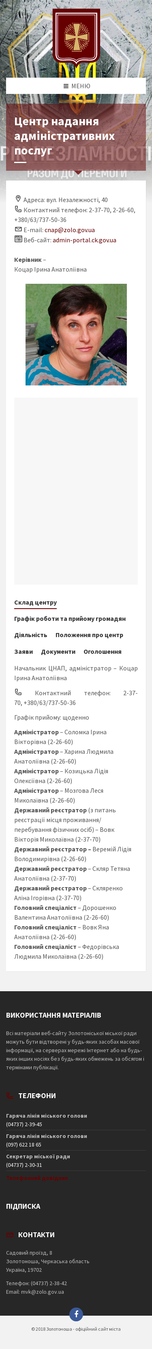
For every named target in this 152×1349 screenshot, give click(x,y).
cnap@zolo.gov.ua (70, 230)
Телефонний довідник (37, 1177)
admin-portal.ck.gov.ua (84, 240)
